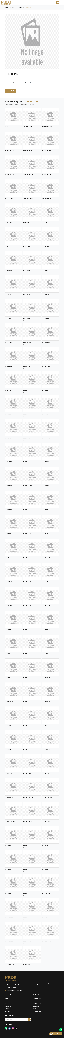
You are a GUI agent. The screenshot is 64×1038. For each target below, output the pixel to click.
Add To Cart (10, 91)
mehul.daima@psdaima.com (14, 990)
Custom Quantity (32, 80)
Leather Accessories (38, 1003)
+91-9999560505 (11, 987)
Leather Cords (37, 998)
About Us (7, 1001)
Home (6, 7)
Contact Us (8, 1006)
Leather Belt (36, 1006)
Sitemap (7, 1008)
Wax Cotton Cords (38, 1001)
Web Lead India (48, 1034)
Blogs (6, 1003)
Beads (34, 1008)
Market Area (8, 1011)
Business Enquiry (55, 1034)
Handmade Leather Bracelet (17, 7)
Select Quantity (9, 80)
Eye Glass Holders (38, 1011)
